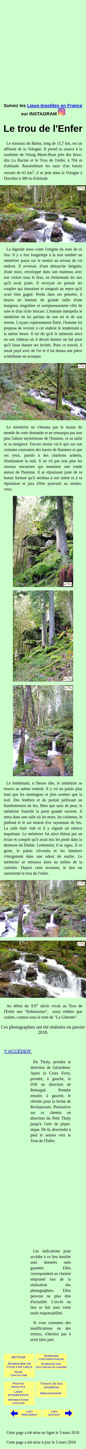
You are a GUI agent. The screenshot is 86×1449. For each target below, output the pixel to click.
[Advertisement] (43, 55)
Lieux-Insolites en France (54, 105)
